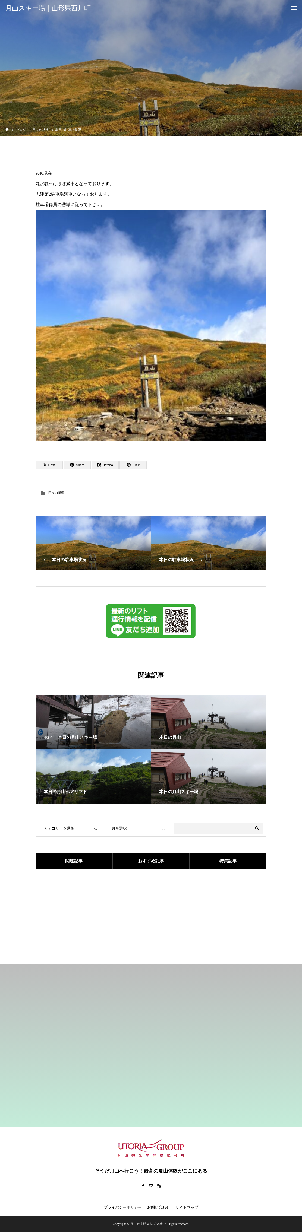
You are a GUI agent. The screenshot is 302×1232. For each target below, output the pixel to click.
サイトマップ (186, 1207)
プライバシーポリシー (123, 1207)
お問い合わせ (158, 1207)
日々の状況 (56, 493)
